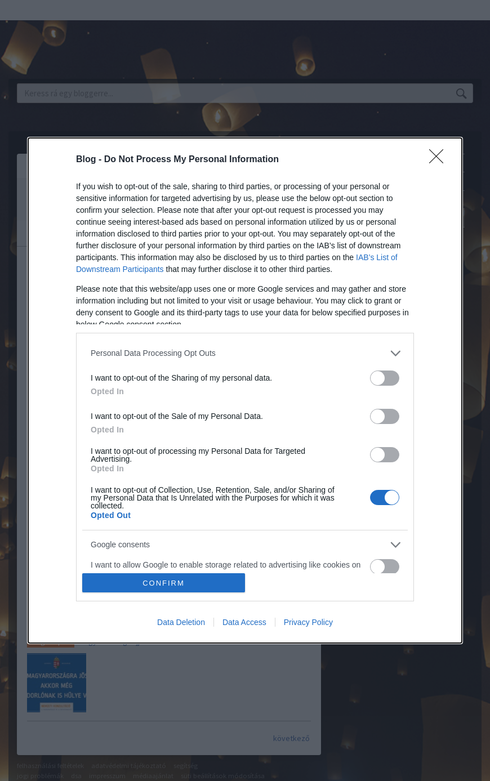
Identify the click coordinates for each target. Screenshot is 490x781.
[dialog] (245, 390)
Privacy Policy (308, 622)
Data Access (244, 622)
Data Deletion (181, 622)
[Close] (440, 160)
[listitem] (245, 353)
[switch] (384, 378)
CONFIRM (163, 583)
